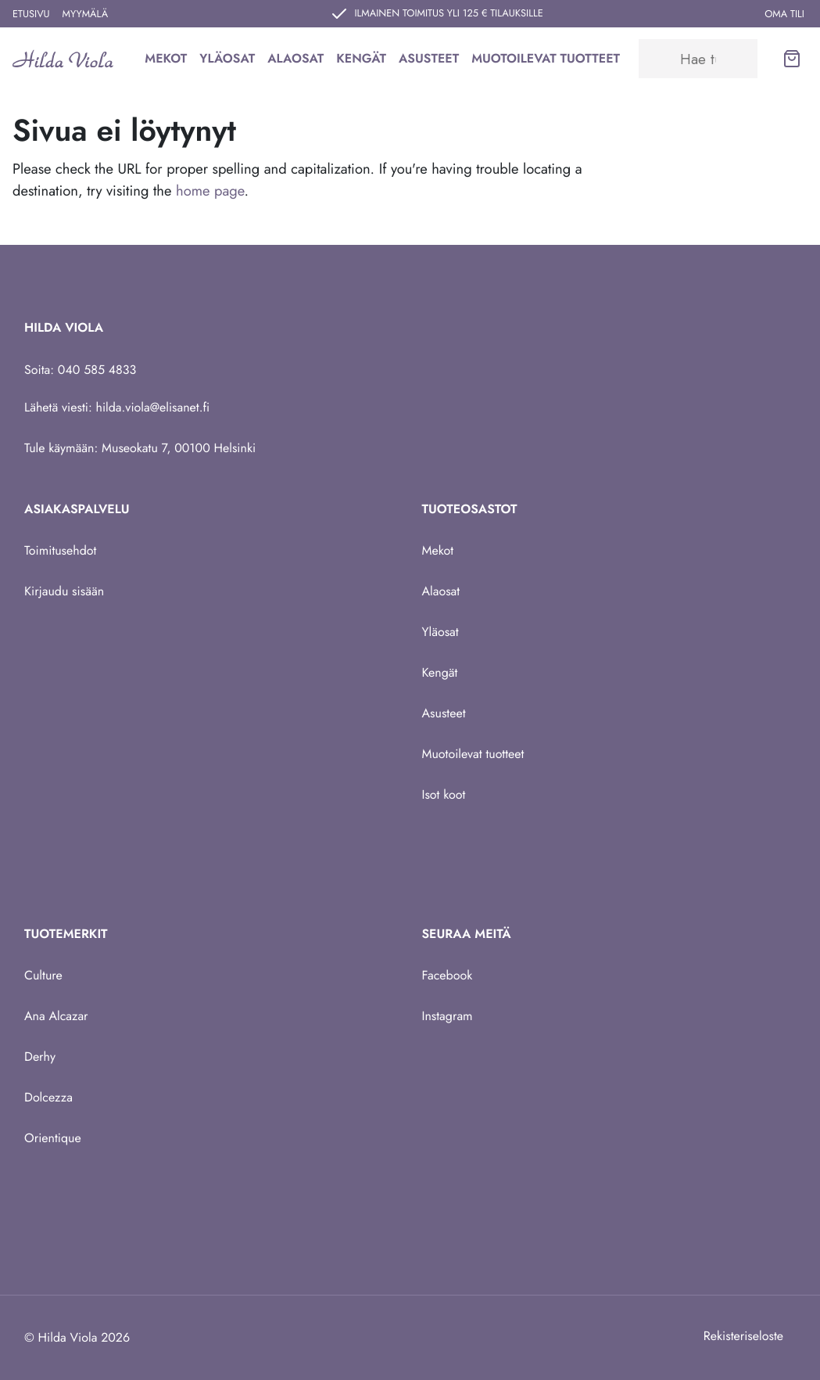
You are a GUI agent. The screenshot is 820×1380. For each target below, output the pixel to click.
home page (210, 190)
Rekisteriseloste (743, 1336)
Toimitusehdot (60, 550)
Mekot (166, 58)
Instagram (447, 1016)
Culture (43, 975)
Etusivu (31, 13)
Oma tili (784, 13)
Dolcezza (48, 1097)
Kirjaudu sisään (64, 591)
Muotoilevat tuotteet (545, 58)
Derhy (40, 1057)
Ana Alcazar (56, 1016)
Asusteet (429, 58)
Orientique (52, 1138)
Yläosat (227, 58)
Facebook (447, 975)
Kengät (361, 58)
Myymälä (86, 13)
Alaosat (295, 58)
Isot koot (444, 794)
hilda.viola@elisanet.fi (153, 407)
